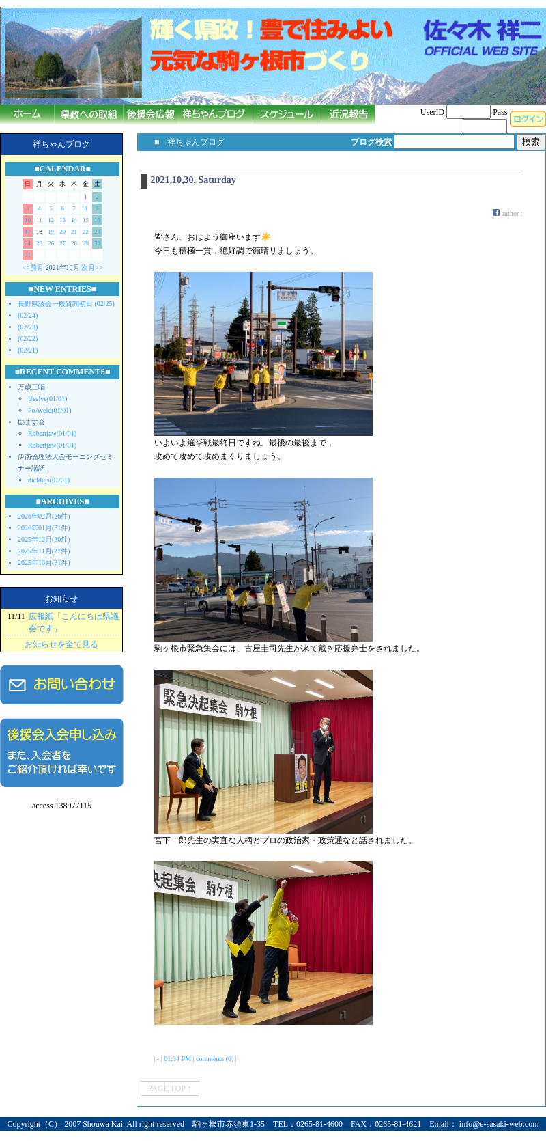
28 (74, 243)
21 (74, 231)
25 (39, 243)
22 (86, 231)
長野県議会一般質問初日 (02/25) (66, 303)
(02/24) (28, 315)
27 (62, 243)
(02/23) (28, 327)
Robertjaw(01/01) (52, 433)
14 (74, 220)
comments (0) (214, 1058)
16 (97, 220)
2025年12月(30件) (44, 539)
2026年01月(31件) (44, 528)
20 (62, 231)
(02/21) (28, 350)
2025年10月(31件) (44, 562)
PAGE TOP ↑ (170, 1088)
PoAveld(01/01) (50, 410)
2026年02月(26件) (44, 516)
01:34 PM (177, 1058)
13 (62, 220)
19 (51, 231)
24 (28, 243)
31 (28, 254)
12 (51, 220)
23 (97, 231)
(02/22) (28, 338)
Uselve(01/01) (47, 398)
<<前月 (33, 267)
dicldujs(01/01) (49, 480)
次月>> (91, 267)
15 (86, 220)
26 (51, 243)
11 (39, 220)
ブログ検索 (371, 142)
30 (97, 243)
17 (28, 231)
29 (86, 243)
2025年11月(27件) (44, 551)
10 (28, 220)
